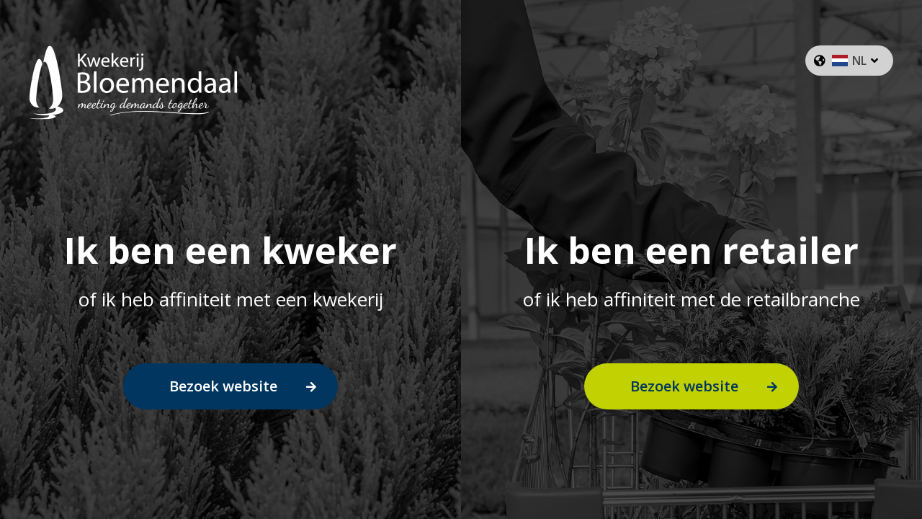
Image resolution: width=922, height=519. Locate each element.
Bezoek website (223, 386)
